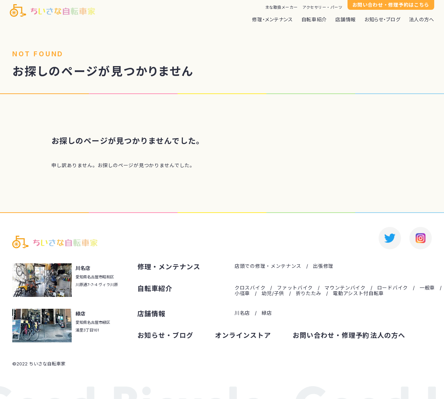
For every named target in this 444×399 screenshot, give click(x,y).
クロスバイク (250, 288)
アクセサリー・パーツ (322, 7)
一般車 (427, 288)
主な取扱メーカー (281, 7)
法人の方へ (422, 19)
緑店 (267, 313)
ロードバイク (392, 288)
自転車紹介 (314, 19)
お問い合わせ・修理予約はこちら (391, 5)
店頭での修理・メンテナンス (268, 266)
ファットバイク (295, 288)
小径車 (242, 293)
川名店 (242, 313)
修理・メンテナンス (272, 19)
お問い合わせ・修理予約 (331, 336)
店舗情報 (345, 19)
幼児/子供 (273, 293)
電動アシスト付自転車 (358, 293)
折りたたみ (309, 293)
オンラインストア (243, 336)
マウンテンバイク (345, 288)
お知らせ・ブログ (382, 19)
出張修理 (323, 266)
